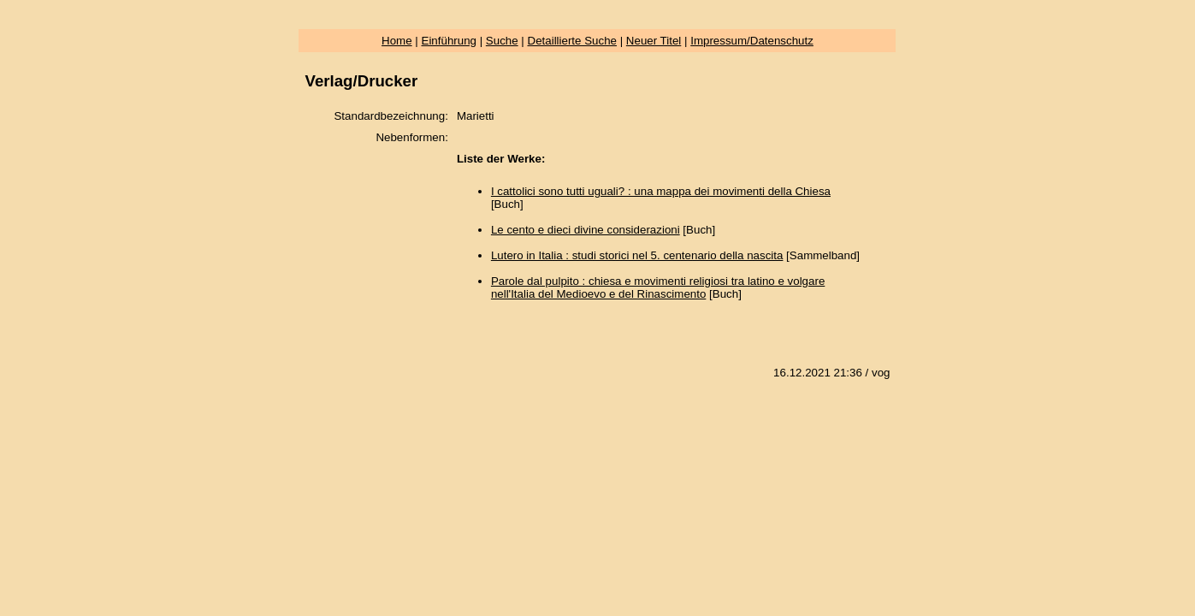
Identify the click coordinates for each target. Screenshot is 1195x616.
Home (397, 40)
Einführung (449, 40)
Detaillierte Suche (572, 40)
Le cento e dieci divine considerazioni (585, 229)
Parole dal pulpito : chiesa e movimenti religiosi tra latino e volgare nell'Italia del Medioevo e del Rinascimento (658, 287)
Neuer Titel (653, 40)
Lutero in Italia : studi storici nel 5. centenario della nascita (637, 255)
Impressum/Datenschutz (751, 40)
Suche (502, 40)
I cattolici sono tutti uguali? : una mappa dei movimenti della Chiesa (661, 191)
